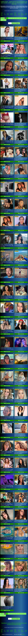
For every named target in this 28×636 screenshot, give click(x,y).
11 (25, 18)
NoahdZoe (16, 232)
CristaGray (16, 25)
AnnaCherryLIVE (3, 439)
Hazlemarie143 (17, 301)
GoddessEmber (17, 508)
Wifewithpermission (18, 491)
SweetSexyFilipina (17, 525)
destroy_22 (2, 77)
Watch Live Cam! (7, 58)
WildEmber (2, 560)
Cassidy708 (2, 422)
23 (3, 615)
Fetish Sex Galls (2, 14)
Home (10, 23)
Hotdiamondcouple (3, 318)
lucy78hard (2, 336)
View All (2, 18)
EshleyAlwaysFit (17, 577)
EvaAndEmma (2, 198)
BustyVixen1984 (3, 543)
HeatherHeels (2, 491)
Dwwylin (1, 525)
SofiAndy (2, 215)
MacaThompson (17, 146)
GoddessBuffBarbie (17, 388)
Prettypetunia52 (3, 370)
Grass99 (1, 146)
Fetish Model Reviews (15, 14)
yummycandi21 (3, 301)
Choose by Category (15, 23)
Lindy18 (15, 543)
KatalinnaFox (16, 163)
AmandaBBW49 (17, 560)
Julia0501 (2, 249)
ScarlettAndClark (3, 94)
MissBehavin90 (17, 370)
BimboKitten (2, 508)
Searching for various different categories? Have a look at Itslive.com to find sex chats (14, 623)
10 (23, 18)
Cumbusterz (16, 353)
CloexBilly (16, 77)
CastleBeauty (2, 111)
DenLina (15, 42)
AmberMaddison (17, 405)
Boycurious (16, 249)
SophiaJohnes (3, 25)
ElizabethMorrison (17, 318)
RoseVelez (2, 42)
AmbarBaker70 (3, 129)
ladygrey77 (16, 336)
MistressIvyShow (3, 595)
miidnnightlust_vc (3, 181)
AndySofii (16, 181)
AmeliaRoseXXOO (3, 405)
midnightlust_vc (17, 284)
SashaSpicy (16, 129)
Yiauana (15, 198)
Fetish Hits (23, 634)
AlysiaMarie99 (2, 577)
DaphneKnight (3, 353)
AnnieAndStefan (17, 94)
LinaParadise (2, 163)
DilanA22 (16, 215)
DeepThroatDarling (17, 439)
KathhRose (16, 111)
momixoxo (16, 422)
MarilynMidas (2, 388)
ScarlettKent (2, 232)
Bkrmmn (2, 284)
